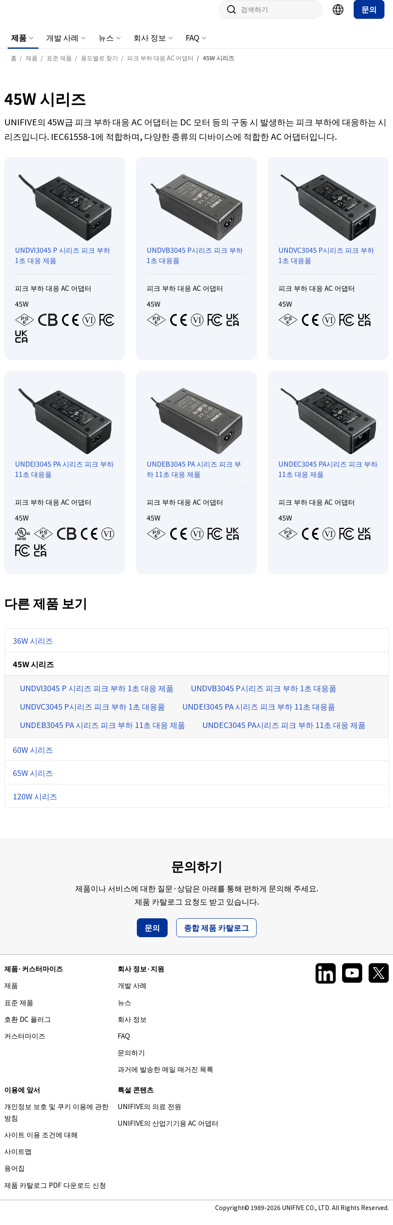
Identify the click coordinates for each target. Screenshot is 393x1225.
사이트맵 (18, 1159)
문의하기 (131, 1061)
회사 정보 (149, 45)
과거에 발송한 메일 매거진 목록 (165, 1077)
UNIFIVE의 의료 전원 (149, 1115)
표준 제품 (18, 1011)
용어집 (14, 1176)
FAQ (192, 45)
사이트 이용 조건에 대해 (41, 1143)
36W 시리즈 (33, 648)
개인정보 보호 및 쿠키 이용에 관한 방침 (56, 1120)
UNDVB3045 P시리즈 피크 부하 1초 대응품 (264, 696)
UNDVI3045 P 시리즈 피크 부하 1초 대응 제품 (97, 696)
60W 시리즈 (33, 757)
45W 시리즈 (33, 672)
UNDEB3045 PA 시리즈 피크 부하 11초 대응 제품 (102, 733)
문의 (369, 17)
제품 (19, 45)
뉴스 (106, 45)
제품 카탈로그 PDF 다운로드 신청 (55, 1193)
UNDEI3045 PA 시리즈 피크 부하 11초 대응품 (258, 714)
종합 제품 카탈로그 (216, 935)
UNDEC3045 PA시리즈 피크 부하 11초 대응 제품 (284, 733)
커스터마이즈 (24, 1044)
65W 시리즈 (33, 781)
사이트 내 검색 (228, 18)
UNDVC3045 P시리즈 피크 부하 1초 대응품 (92, 714)
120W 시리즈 (35, 804)
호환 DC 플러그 (27, 1027)
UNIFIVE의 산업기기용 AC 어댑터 (168, 1131)
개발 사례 (62, 45)
